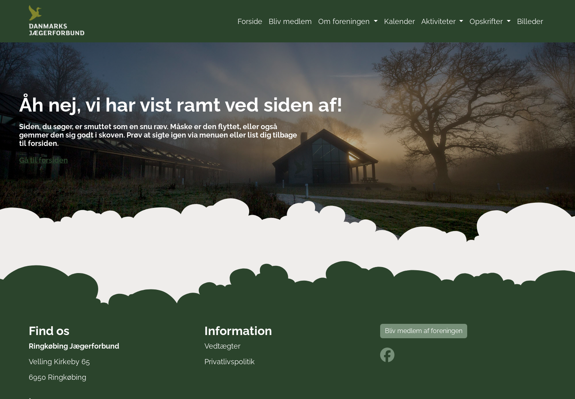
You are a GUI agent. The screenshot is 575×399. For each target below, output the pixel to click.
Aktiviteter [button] (439, 21)
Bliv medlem (290, 21)
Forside (250, 21)
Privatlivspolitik (229, 361)
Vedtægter (222, 346)
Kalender (399, 21)
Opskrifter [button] (487, 21)
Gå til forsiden (43, 160)
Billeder (530, 21)
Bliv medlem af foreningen (423, 331)
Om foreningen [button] (345, 21)
